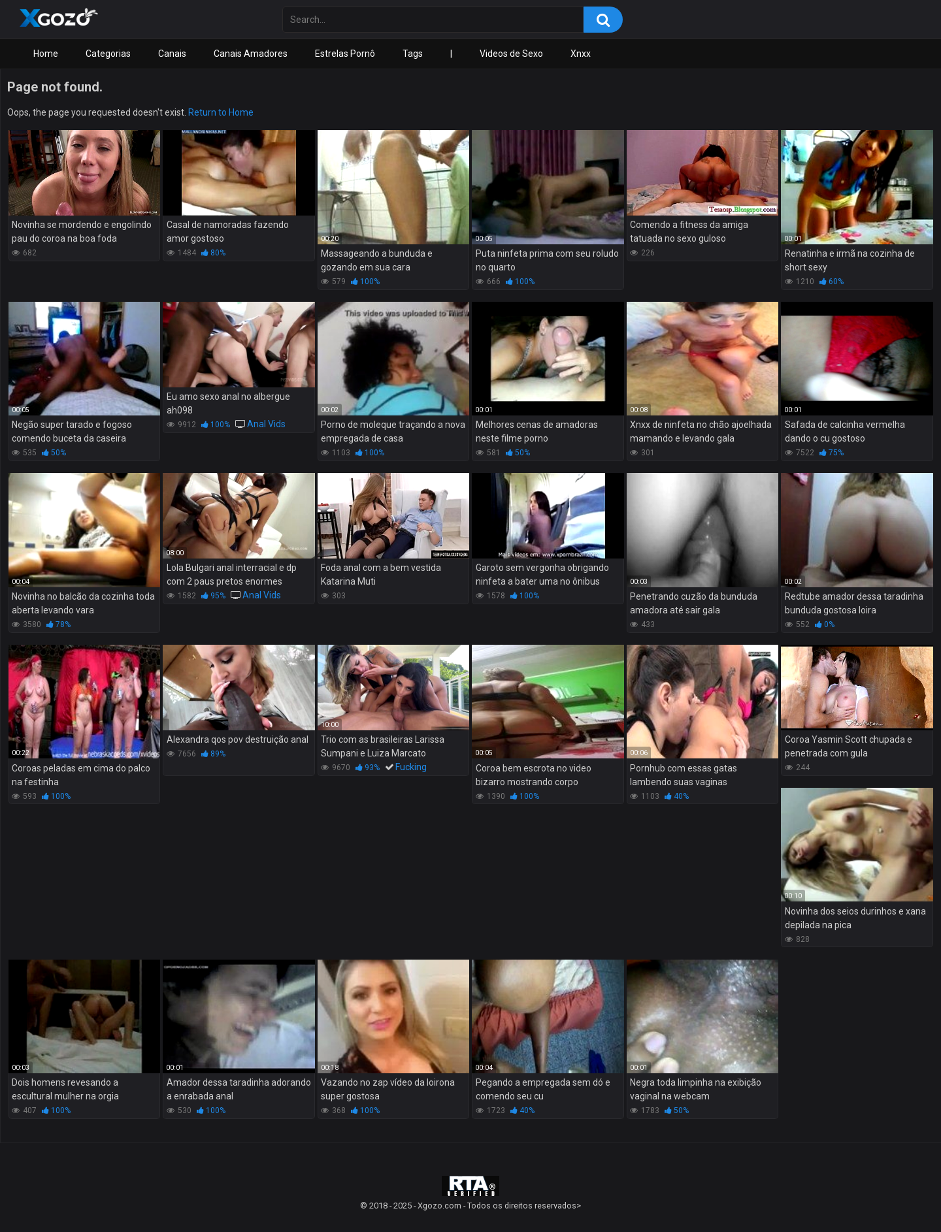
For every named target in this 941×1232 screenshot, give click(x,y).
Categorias (108, 53)
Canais (172, 53)
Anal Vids (266, 424)
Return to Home (221, 112)
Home (45, 53)
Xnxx (580, 53)
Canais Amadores (251, 53)
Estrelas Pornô (345, 53)
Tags (413, 53)
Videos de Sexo (511, 53)
